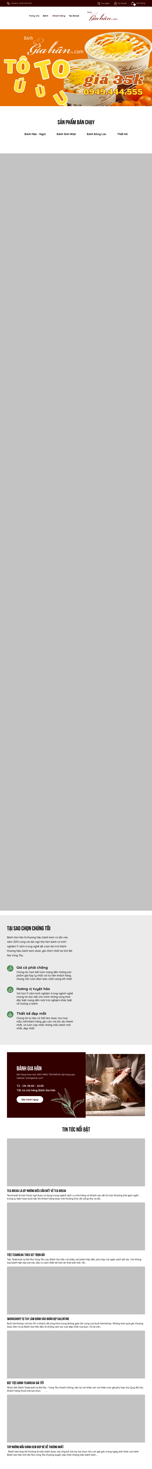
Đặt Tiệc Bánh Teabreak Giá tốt (25, 1382)
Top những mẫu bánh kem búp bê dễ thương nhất (35, 1446)
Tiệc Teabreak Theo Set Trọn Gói (26, 1254)
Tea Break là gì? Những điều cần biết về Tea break (36, 1190)
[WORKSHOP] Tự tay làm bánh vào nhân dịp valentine (38, 1318)
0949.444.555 (25, 3)
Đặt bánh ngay (30, 1099)
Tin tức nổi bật (76, 1129)
